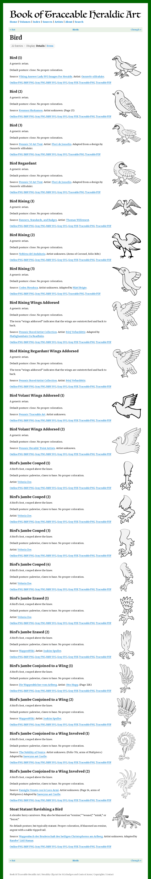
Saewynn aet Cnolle (35, 756)
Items (50, 46)
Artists (59, 21)
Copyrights (99, 874)
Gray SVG (62, 82)
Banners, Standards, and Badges (38, 219)
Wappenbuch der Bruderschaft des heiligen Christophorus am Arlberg (61, 836)
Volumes (25, 21)
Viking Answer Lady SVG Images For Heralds (45, 76)
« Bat (12, 29)
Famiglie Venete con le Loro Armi (39, 790)
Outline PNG (16, 82)
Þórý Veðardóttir (75, 331)
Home (13, 21)
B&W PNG (29, 82)
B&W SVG (51, 82)
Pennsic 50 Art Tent (31, 144)
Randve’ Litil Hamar (21, 840)
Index (36, 21)
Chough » (136, 29)
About (68, 21)
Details (40, 46)
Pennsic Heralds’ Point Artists (37, 448)
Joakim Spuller (52, 650)
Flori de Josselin (61, 144)
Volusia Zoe (24, 481)
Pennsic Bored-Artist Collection (38, 331)
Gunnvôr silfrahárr (92, 76)
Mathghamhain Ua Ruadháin (27, 336)
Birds (76, 29)
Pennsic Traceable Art (32, 414)
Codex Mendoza (28, 287)
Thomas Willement (77, 219)
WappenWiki (26, 650)
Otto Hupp (72, 684)
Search (79, 21)
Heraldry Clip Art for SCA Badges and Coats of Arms (67, 874)
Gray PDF (73, 82)
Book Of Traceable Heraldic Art (25, 874)
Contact (110, 874)
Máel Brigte (80, 287)
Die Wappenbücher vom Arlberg (38, 684)
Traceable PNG (87, 82)
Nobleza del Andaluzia (32, 253)
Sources (47, 21)
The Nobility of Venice (32, 752)
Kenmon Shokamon (31, 110)
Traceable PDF (103, 82)
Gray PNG (40, 82)
